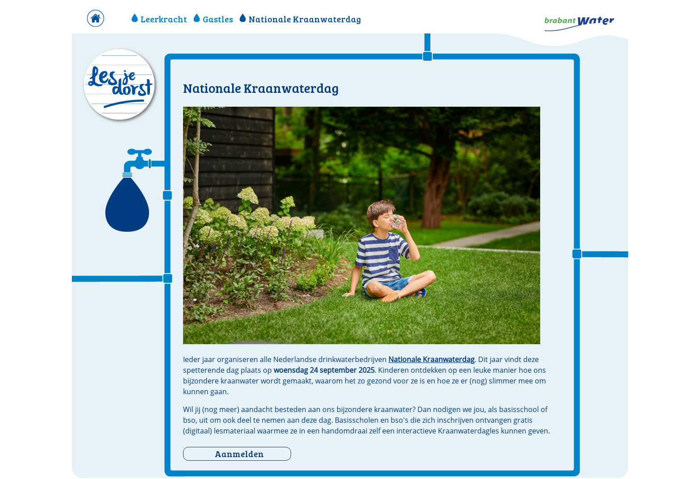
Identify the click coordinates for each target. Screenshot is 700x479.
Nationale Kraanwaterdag (300, 19)
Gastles (213, 19)
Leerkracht (159, 19)
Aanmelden (239, 453)
